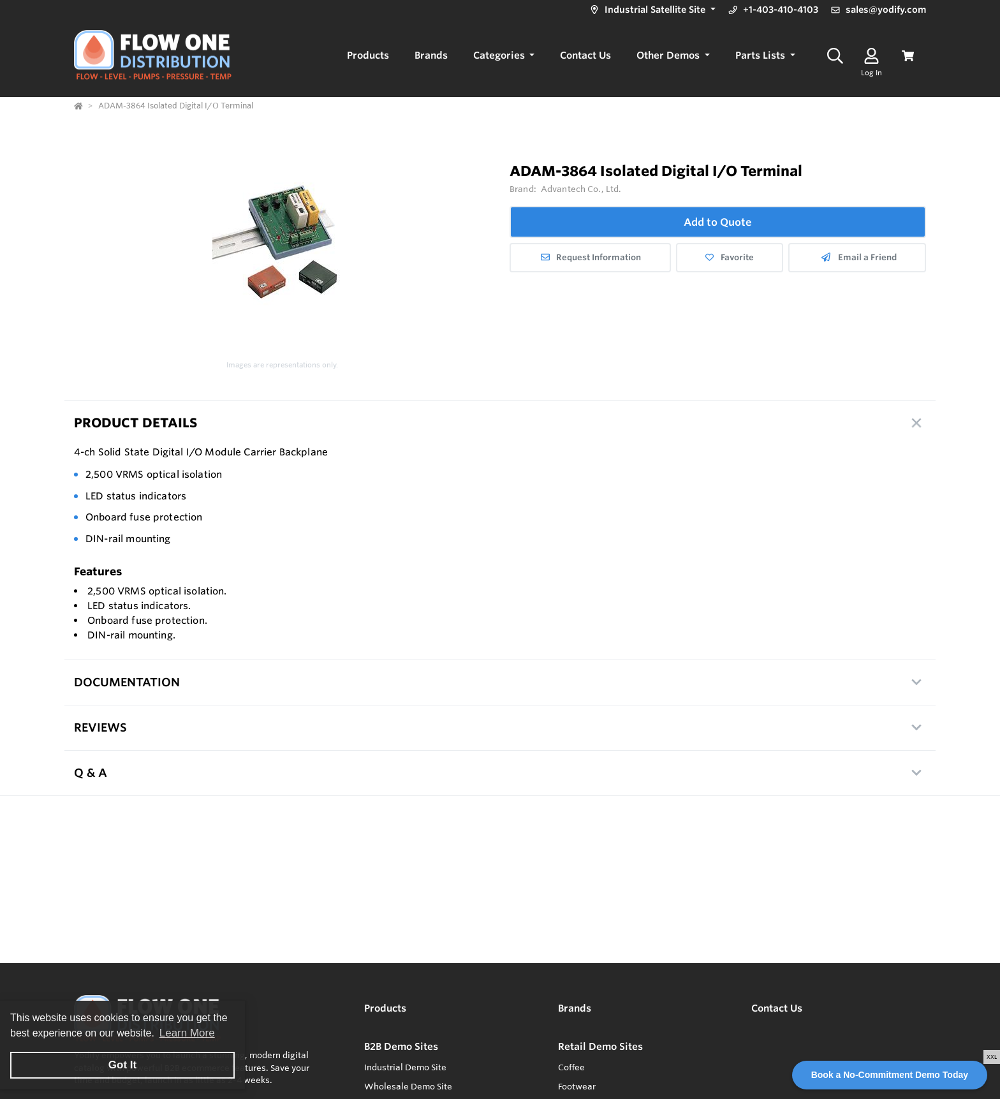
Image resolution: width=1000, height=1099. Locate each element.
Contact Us (776, 1008)
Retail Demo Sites (600, 1046)
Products (385, 1008)
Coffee (571, 1067)
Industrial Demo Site (405, 1067)
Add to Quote (718, 222)
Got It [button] (122, 1065)
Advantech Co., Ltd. (581, 189)
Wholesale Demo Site (408, 1086)
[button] (651, 10)
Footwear (577, 1086)
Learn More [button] (187, 1033)
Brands (574, 1008)
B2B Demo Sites (401, 1046)
